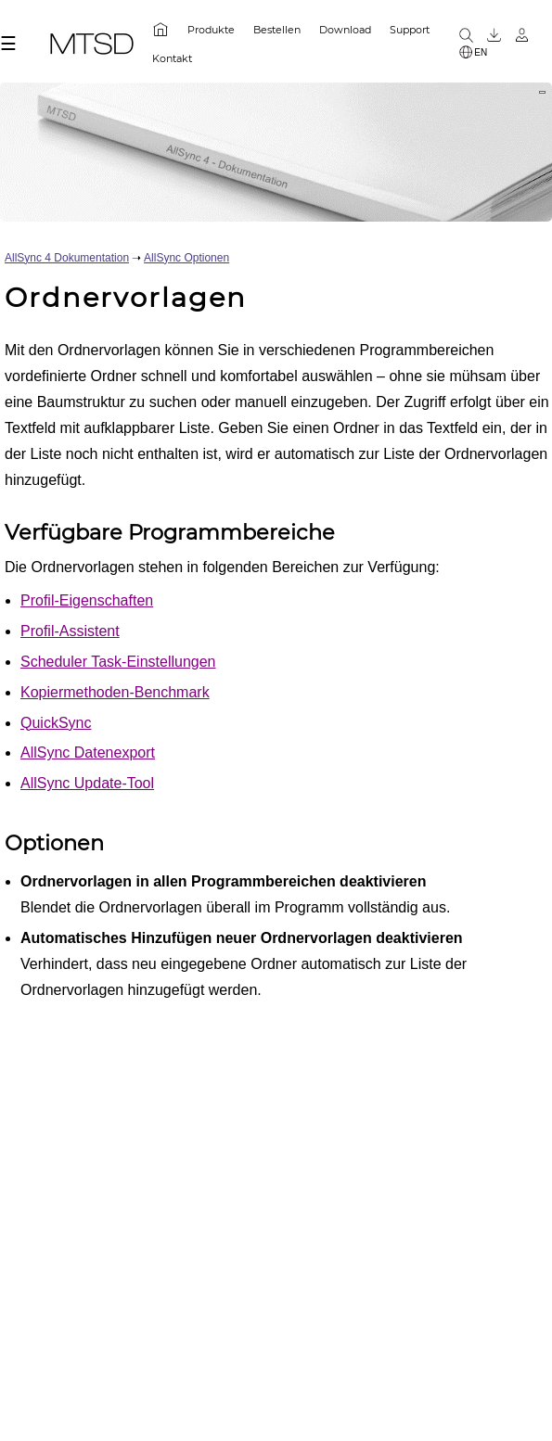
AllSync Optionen (186, 257)
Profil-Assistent (70, 631)
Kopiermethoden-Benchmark (115, 692)
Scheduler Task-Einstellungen (118, 661)
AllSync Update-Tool (87, 783)
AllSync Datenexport (87, 752)
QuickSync (55, 723)
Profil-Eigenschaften (86, 600)
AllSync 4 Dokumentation (67, 257)
